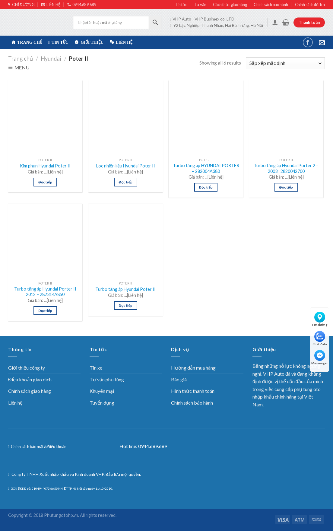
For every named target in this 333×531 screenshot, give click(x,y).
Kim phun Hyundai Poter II (45, 165)
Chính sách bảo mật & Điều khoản (38, 446)
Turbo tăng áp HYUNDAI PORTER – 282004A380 (206, 168)
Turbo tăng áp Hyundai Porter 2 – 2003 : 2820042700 (286, 168)
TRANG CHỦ (29, 42)
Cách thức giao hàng (230, 4)
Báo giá (179, 379)
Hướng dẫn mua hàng (193, 367)
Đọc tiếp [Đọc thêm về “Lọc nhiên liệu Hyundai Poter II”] (126, 182)
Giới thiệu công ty (26, 367)
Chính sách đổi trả (310, 4)
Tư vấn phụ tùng (107, 379)
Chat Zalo (319, 338)
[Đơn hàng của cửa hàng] (285, 63)
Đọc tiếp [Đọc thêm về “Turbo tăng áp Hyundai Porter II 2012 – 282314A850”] (45, 311)
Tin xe (96, 367)
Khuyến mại (102, 391)
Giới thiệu (92, 42)
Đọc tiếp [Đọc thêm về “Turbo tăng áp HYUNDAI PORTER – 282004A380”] (206, 187)
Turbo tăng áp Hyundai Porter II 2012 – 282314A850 (45, 291)
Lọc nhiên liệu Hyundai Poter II (125, 165)
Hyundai (51, 58)
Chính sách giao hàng (29, 391)
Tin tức (181, 4)
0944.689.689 (152, 446)
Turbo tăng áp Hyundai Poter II (125, 289)
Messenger (319, 357)
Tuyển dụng (102, 402)
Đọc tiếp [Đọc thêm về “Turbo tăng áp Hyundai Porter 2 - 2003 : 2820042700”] (286, 187)
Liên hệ (124, 42)
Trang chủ (20, 58)
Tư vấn (200, 4)
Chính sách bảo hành (271, 4)
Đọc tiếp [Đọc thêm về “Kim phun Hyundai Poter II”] (45, 182)
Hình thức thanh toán (192, 391)
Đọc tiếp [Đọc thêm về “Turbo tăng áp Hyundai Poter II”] (126, 305)
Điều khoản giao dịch (30, 379)
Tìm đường (320, 319)
